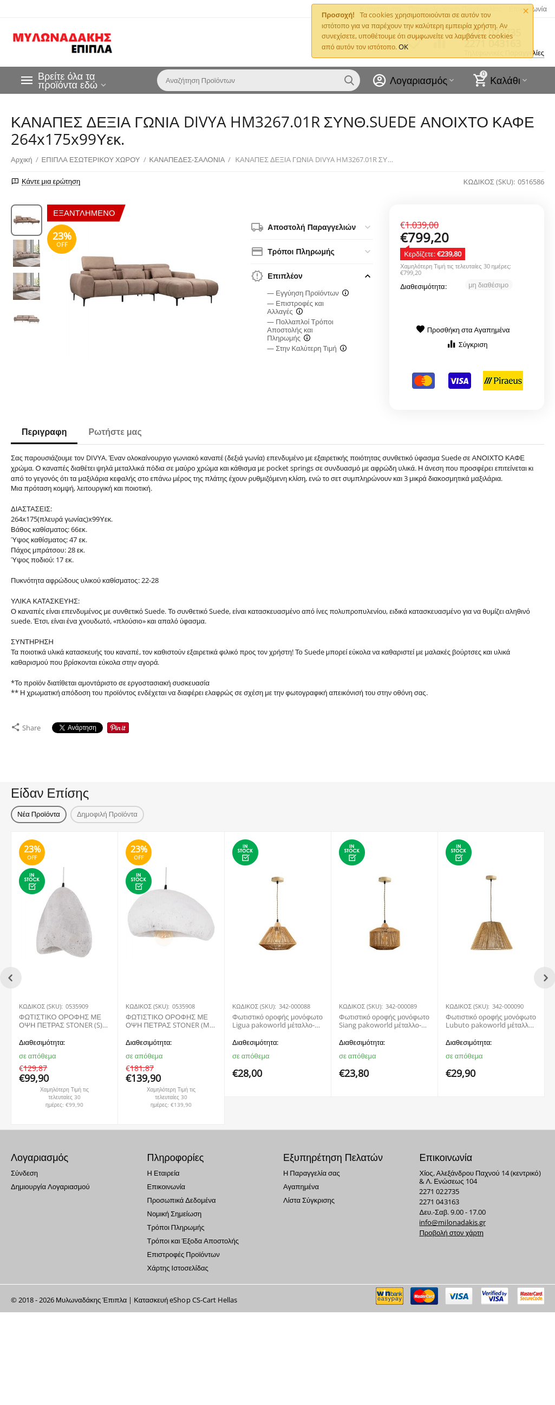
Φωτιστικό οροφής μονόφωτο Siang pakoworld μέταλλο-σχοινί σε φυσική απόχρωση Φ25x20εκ (384, 1016)
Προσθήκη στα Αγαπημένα (463, 330)
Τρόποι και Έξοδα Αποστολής (193, 1235)
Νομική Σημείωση (174, 1208)
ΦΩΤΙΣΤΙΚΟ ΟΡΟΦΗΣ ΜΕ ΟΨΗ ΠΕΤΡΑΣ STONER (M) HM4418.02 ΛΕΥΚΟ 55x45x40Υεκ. (169, 1016)
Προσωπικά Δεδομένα (181, 1194)
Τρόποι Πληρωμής (175, 1222)
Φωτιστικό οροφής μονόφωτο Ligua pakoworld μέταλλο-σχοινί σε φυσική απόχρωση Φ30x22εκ (277, 1016)
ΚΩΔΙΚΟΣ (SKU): (489, 182)
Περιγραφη (44, 432)
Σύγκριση (467, 344)
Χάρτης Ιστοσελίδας (177, 1262)
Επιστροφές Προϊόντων (183, 1249)
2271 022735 (439, 1186)
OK (403, 47)
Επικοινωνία (166, 1181)
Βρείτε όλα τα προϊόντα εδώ (67, 80)
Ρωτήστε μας (114, 432)
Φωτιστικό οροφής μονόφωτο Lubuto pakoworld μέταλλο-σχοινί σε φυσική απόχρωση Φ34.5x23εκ (491, 1016)
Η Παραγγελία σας (311, 1167)
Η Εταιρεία (163, 1167)
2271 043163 (439, 1196)
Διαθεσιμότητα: (423, 286)
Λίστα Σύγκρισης (309, 1194)
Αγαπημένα (301, 1181)
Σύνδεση (24, 1167)
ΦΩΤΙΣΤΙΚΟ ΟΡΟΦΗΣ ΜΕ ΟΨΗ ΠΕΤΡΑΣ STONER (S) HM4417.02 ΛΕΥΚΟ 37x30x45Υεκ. (60, 1016)
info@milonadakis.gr (452, 1217)
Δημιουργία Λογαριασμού (50, 1181)
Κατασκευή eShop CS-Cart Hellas (185, 1294)
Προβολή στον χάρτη (451, 1227)
